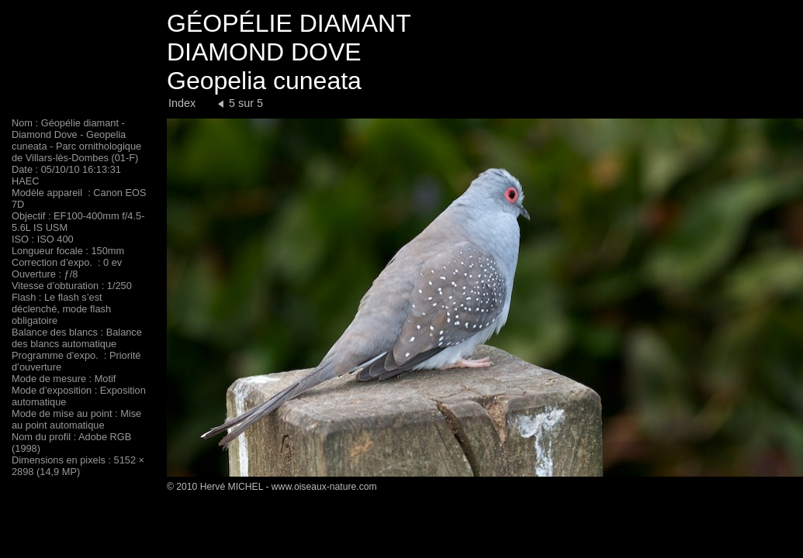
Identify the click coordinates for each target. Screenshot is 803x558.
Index (182, 103)
